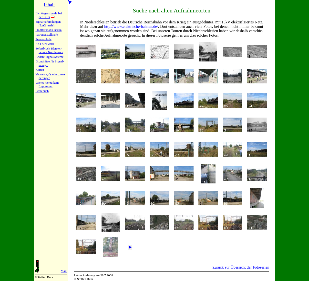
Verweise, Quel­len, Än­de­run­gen (50, 76)
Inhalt (49, 4)
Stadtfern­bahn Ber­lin (48, 30)
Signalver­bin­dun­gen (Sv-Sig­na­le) (48, 23)
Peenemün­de (43, 39)
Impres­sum (45, 86)
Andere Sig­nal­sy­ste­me (49, 57)
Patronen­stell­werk (46, 34)
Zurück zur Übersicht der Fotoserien (240, 267)
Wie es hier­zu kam (47, 82)
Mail (64, 271)
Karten (39, 69)
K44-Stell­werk (44, 44)
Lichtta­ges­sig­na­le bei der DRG (48, 15)
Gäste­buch (42, 91)
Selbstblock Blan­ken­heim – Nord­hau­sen (49, 50)
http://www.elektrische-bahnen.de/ (131, 26)
